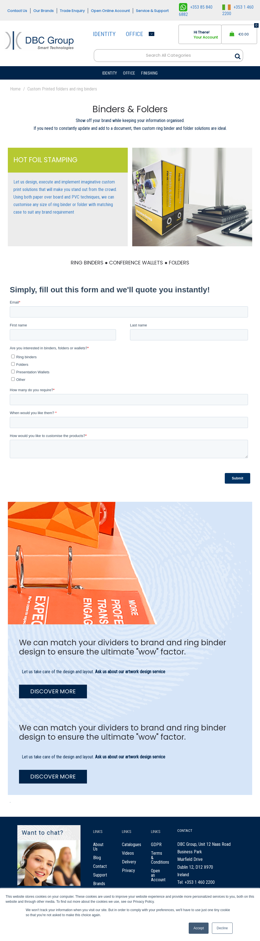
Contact (100, 866)
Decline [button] (222, 928)
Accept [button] (198, 928)
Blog (97, 857)
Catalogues (131, 844)
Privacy (128, 870)
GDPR (156, 844)
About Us (98, 847)
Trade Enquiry (72, 10)
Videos (128, 853)
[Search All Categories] (168, 55)
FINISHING (149, 73)
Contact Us (17, 10)
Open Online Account (110, 10)
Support (100, 875)
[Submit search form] (237, 55)
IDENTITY (104, 34)
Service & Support (152, 10)
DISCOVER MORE (53, 691)
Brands (99, 883)
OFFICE (134, 34)
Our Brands (43, 10)
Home (15, 89)
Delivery (129, 861)
